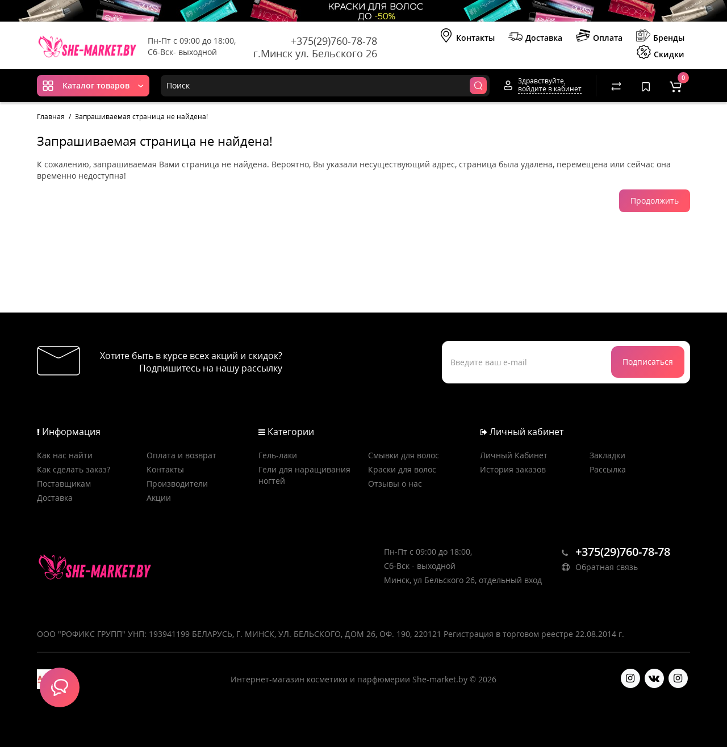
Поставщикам (64, 483)
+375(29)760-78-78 (334, 41)
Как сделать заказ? (73, 469)
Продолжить (654, 200)
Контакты (467, 37)
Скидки (660, 53)
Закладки (607, 455)
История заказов (513, 469)
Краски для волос (402, 469)
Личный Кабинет (514, 455)
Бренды (660, 37)
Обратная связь (600, 567)
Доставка (535, 37)
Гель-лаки (277, 455)
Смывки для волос (403, 455)
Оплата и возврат (181, 455)
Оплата (599, 37)
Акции (159, 497)
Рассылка (608, 469)
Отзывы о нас (395, 483)
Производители (177, 483)
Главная (51, 116)
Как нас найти (65, 455)
